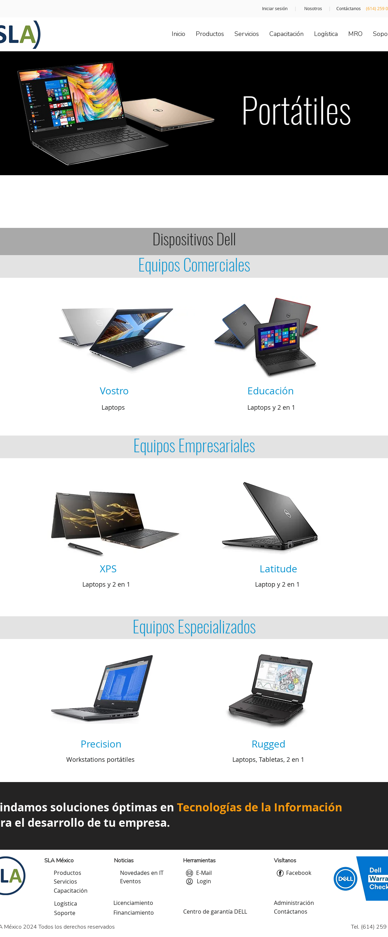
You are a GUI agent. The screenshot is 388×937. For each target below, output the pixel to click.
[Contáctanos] (349, 8)
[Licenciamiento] (133, 903)
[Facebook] (298, 873)
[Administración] (294, 903)
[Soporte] (64, 913)
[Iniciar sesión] (274, 9)
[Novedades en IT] (142, 873)
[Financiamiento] (133, 912)
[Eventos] (130, 881)
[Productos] (67, 873)
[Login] (203, 881)
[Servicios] (65, 881)
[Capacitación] (71, 890)
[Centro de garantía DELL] (215, 911)
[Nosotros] (313, 8)
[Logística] (65, 903)
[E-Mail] (204, 873)
